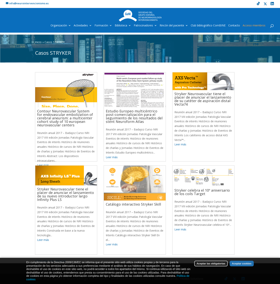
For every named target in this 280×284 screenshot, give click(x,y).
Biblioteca (121, 25)
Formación (101, 25)
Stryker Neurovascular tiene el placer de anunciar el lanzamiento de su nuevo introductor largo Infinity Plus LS (65, 194)
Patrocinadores (143, 25)
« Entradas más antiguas (50, 261)
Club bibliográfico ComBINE (208, 25)
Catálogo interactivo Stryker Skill (133, 204)
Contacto (234, 25)
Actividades (81, 25)
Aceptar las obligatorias (211, 268)
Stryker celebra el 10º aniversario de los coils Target (202, 192)
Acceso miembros (254, 25)
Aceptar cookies (241, 268)
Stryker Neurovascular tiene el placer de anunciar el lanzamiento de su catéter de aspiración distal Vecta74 (202, 99)
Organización (59, 25)
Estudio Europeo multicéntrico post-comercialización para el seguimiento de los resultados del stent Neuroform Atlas (134, 116)
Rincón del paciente (172, 25)
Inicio (38, 42)
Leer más (112, 157)
